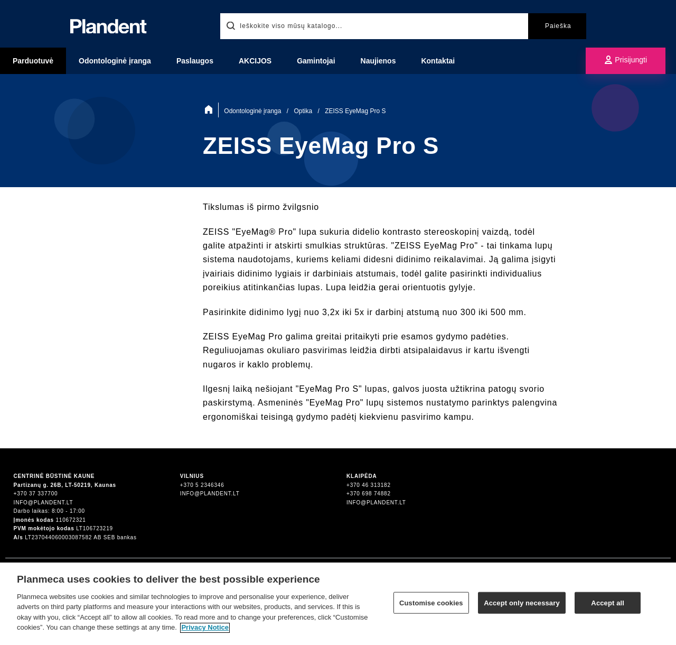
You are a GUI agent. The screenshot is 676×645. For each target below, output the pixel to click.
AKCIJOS (255, 61)
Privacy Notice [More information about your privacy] (205, 633)
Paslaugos (194, 61)
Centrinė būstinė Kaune (54, 476)
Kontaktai (438, 61)
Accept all (607, 608)
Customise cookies (431, 608)
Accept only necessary (522, 608)
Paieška (558, 26)
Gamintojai (316, 61)
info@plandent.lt (43, 502)
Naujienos (378, 61)
